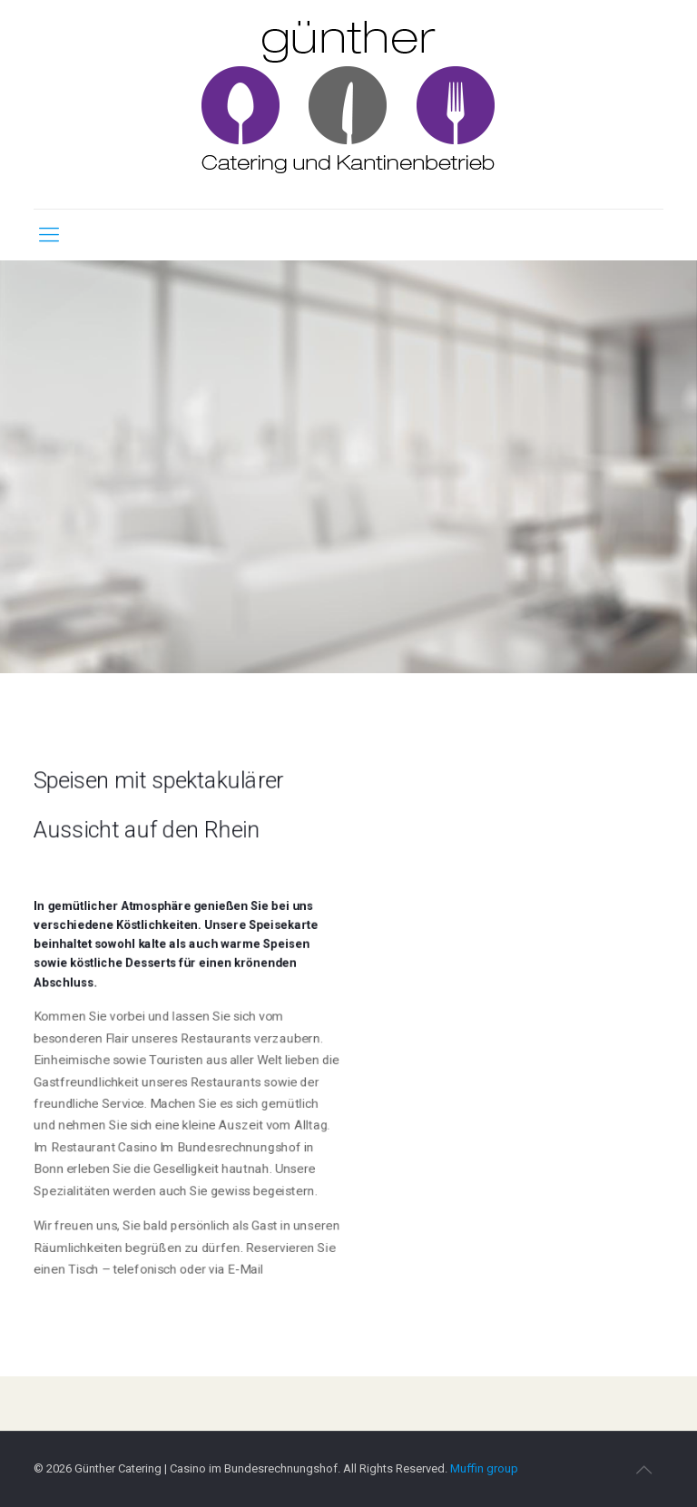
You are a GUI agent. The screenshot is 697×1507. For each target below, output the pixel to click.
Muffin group (484, 1468)
